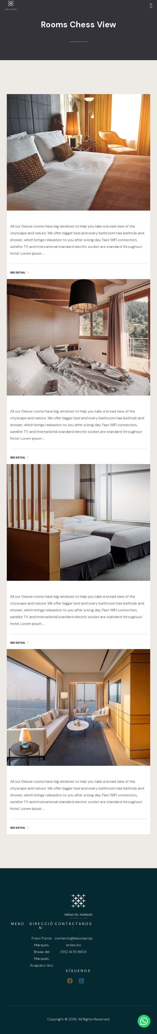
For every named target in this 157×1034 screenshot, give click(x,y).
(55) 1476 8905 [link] (73, 951)
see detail (19, 273)
